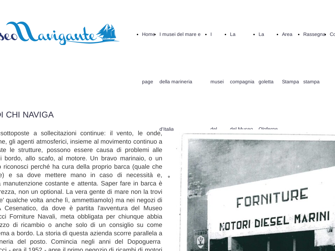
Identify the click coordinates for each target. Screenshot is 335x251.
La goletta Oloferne (268, 81)
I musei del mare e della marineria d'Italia (180, 81)
